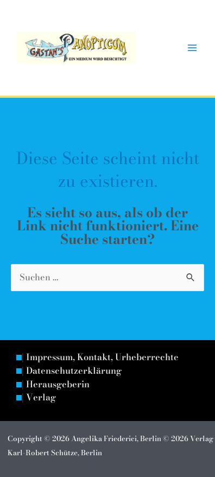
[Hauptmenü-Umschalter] (192, 48)
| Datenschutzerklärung (72, 371)
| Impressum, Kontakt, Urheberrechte (100, 357)
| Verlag (39, 397)
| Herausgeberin (56, 384)
